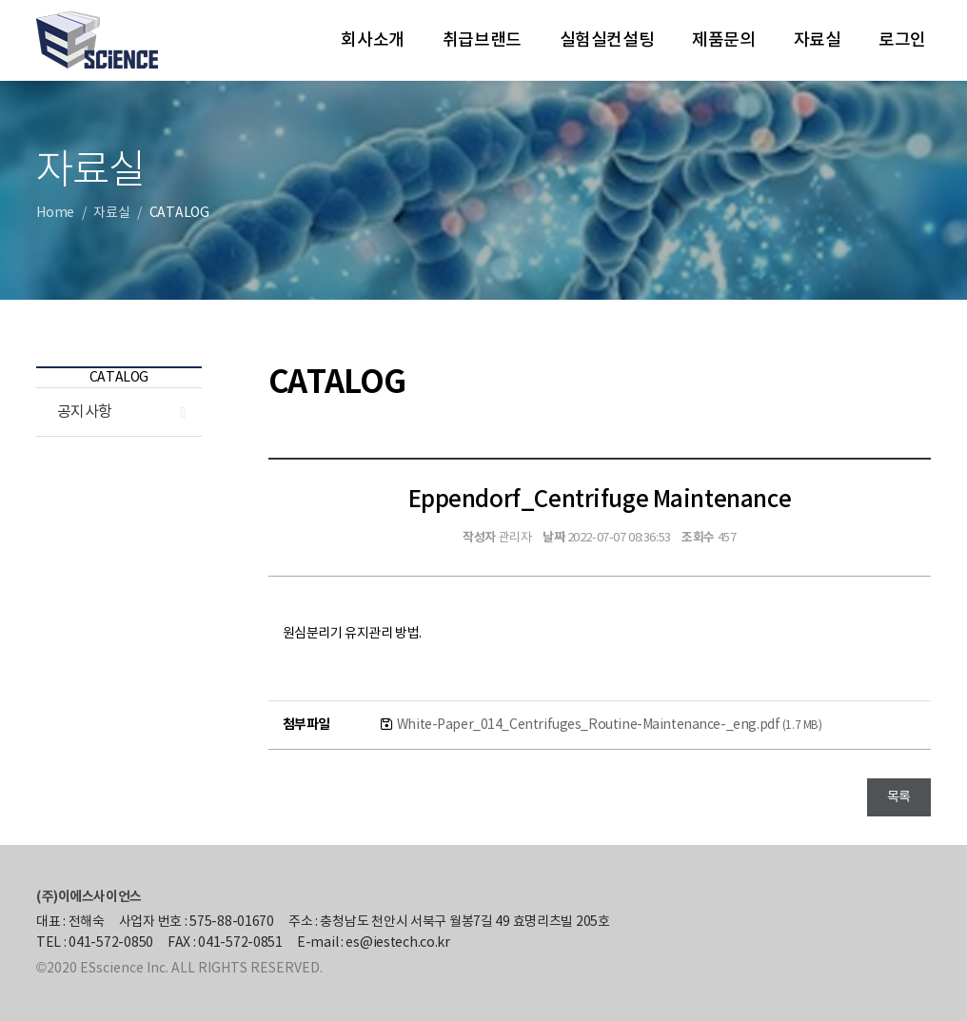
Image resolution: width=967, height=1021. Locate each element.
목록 (899, 797)
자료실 (817, 40)
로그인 (902, 40)
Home (55, 213)
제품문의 (723, 40)
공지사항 (84, 412)
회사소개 (372, 40)
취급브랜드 (482, 40)
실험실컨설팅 (607, 40)
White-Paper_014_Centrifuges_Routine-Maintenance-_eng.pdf (609, 725)
